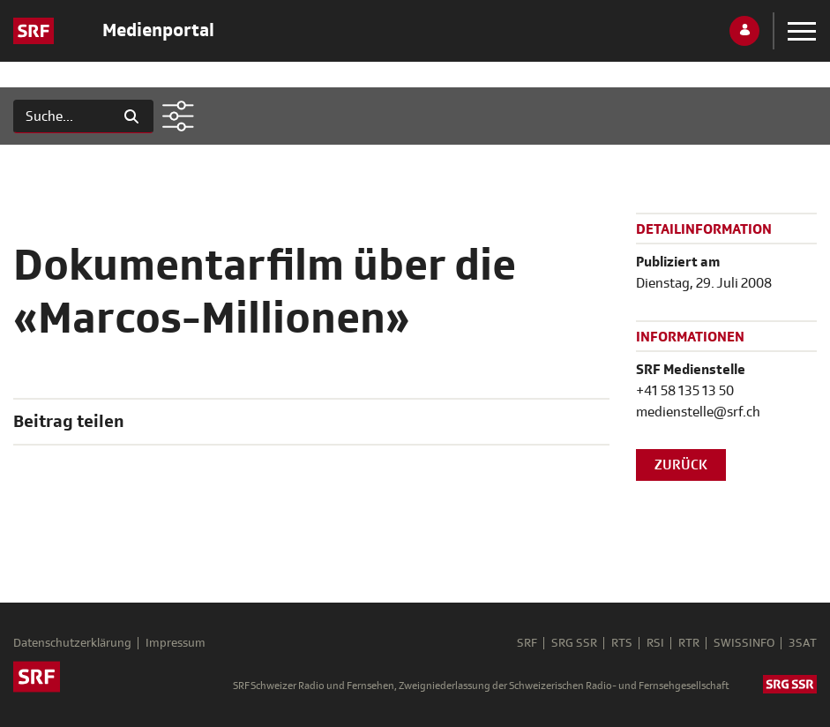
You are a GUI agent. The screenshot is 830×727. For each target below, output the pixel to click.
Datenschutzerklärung (72, 643)
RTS (621, 643)
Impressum (176, 643)
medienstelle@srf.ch (698, 412)
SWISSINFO (744, 643)
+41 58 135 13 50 (685, 391)
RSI (655, 643)
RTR (688, 643)
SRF (527, 643)
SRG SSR (574, 643)
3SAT (803, 643)
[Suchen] (61, 116)
